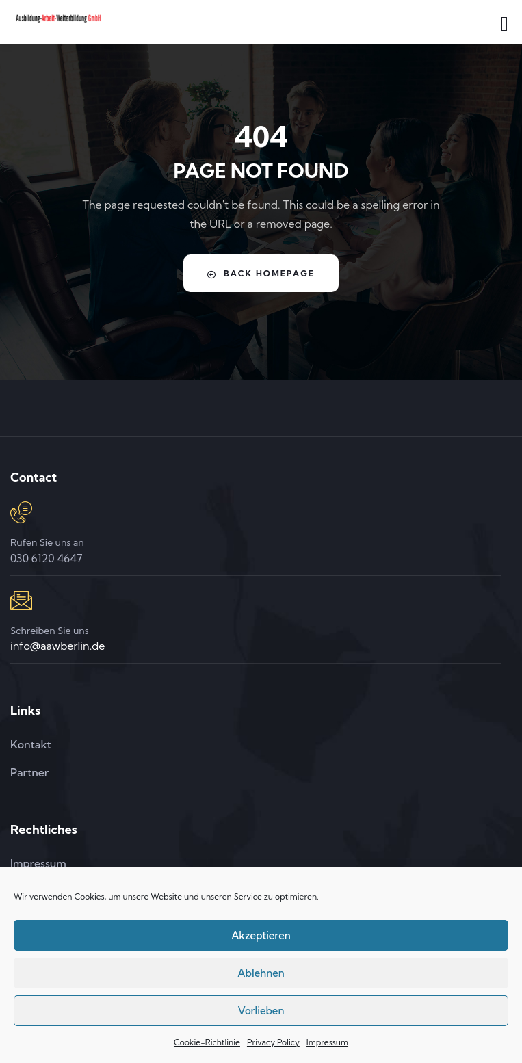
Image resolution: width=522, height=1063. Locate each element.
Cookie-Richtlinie (207, 1042)
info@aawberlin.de (57, 646)
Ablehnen (260, 973)
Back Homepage (261, 273)
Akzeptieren (261, 935)
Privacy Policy (273, 1042)
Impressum (327, 1042)
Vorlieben (261, 1010)
